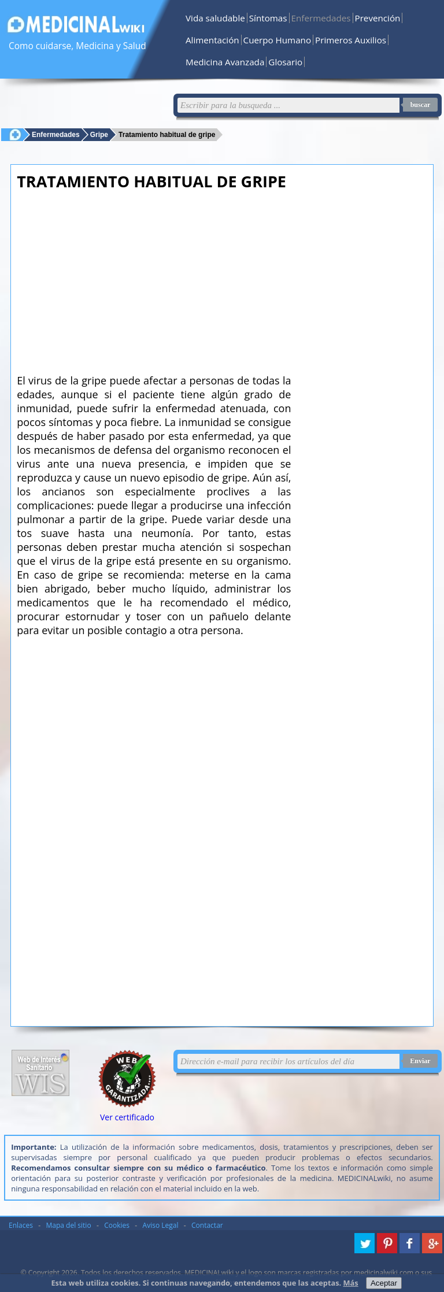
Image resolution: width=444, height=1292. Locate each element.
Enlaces (21, 1225)
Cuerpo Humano (277, 40)
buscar (420, 105)
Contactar (207, 1225)
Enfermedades (321, 18)
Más (350, 1283)
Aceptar (384, 1283)
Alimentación (212, 40)
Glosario (285, 62)
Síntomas (268, 18)
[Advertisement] (154, 279)
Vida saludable (215, 18)
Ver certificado (127, 1117)
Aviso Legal (161, 1225)
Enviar (420, 1061)
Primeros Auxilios (350, 40)
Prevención (378, 18)
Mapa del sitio (68, 1225)
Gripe (99, 134)
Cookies (117, 1225)
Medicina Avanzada (225, 62)
